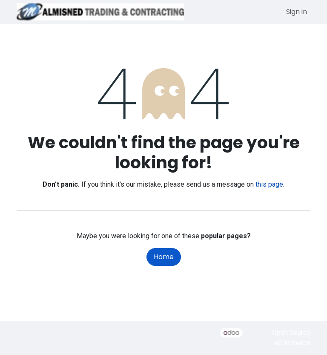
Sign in (296, 12)
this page (269, 184)
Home (164, 257)
